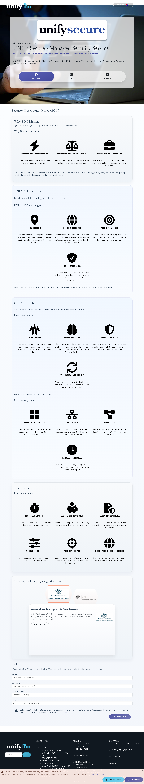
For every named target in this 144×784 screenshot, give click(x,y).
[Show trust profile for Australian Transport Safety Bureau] (58, 595)
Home (17, 43)
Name (14, 652)
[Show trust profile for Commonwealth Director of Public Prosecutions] (85, 597)
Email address (18, 669)
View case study (40, 625)
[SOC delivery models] (72, 440)
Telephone (16, 677)
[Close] (142, 770)
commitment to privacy (97, 774)
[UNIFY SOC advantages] (72, 248)
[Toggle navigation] (136, 5)
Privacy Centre (62, 690)
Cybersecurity (30, 43)
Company (16, 660)
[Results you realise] (72, 533)
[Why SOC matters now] (72, 153)
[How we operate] (72, 356)
